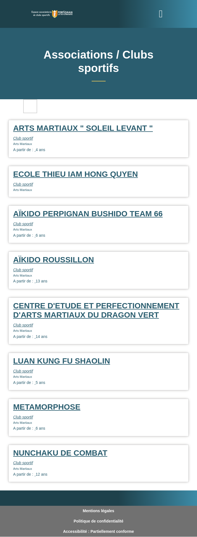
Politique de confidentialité (98, 521)
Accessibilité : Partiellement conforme (98, 531)
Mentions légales (98, 511)
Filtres (30, 106)
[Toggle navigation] (161, 14)
